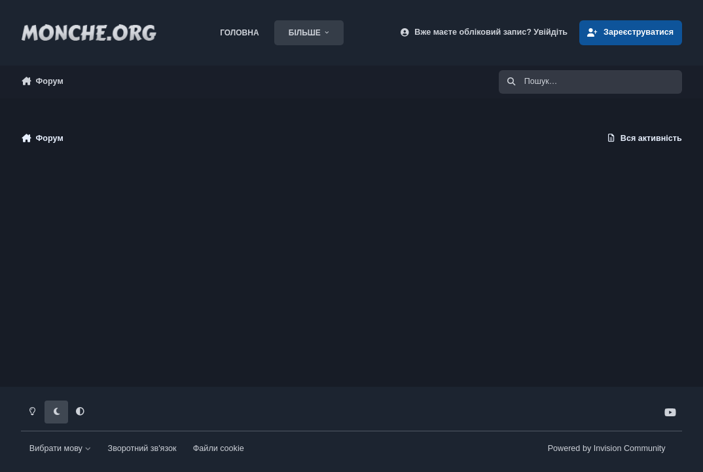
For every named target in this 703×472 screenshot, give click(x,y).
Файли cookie (218, 448)
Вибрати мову (60, 448)
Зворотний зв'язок (142, 448)
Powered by (607, 448)
